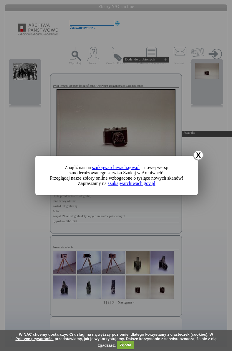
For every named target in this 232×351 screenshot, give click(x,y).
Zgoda (125, 345)
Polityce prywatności (34, 339)
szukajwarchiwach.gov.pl (116, 167)
